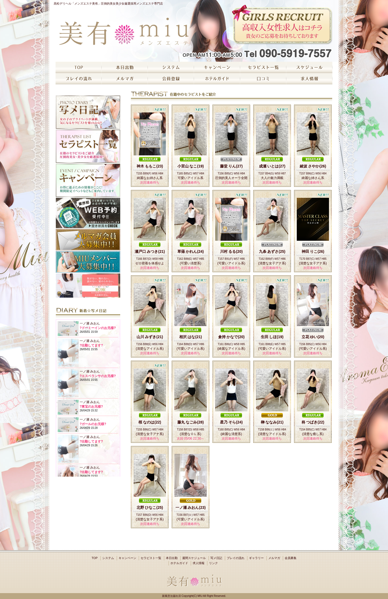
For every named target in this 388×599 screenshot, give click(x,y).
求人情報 (198, 563)
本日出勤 (172, 558)
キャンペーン (127, 558)
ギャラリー (256, 558)
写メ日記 (216, 558)
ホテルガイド (179, 563)
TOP (94, 558)
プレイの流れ (235, 558)
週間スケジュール (194, 558)
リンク (213, 563)
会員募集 (291, 558)
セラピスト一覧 (151, 558)
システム (108, 558)
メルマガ (274, 558)
